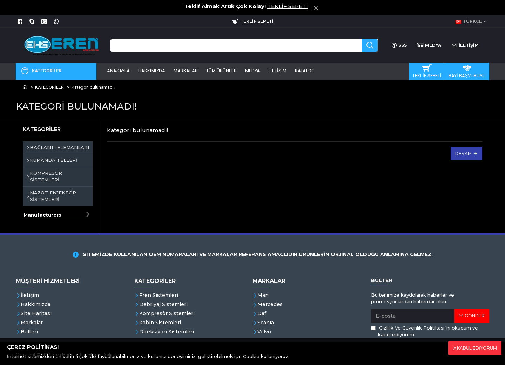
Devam (463, 153)
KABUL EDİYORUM (477, 348)
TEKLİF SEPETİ (287, 6)
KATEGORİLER (49, 87)
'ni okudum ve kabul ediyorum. (424, 331)
